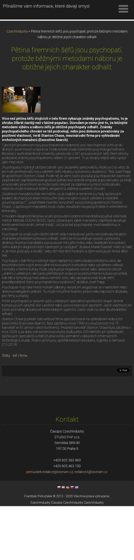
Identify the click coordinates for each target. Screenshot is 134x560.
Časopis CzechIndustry (67, 556)
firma (23, 410)
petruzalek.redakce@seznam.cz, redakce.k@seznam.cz (67, 526)
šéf (15, 410)
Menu (123, 9)
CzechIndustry (17, 85)
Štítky (6, 410)
